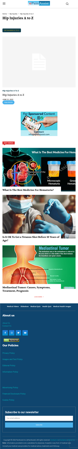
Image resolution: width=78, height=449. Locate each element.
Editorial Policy (8, 365)
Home (4, 14)
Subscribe (39, 425)
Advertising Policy (10, 387)
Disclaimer (63, 440)
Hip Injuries (13, 14)
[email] (39, 418)
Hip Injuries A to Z (11, 30)
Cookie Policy (8, 400)
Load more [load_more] (39, 297)
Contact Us (6, 326)
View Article (8, 102)
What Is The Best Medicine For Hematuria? (28, 190)
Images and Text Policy (12, 359)
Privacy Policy (8, 353)
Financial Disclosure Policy (14, 394)
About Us (6, 323)
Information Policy (10, 372)
